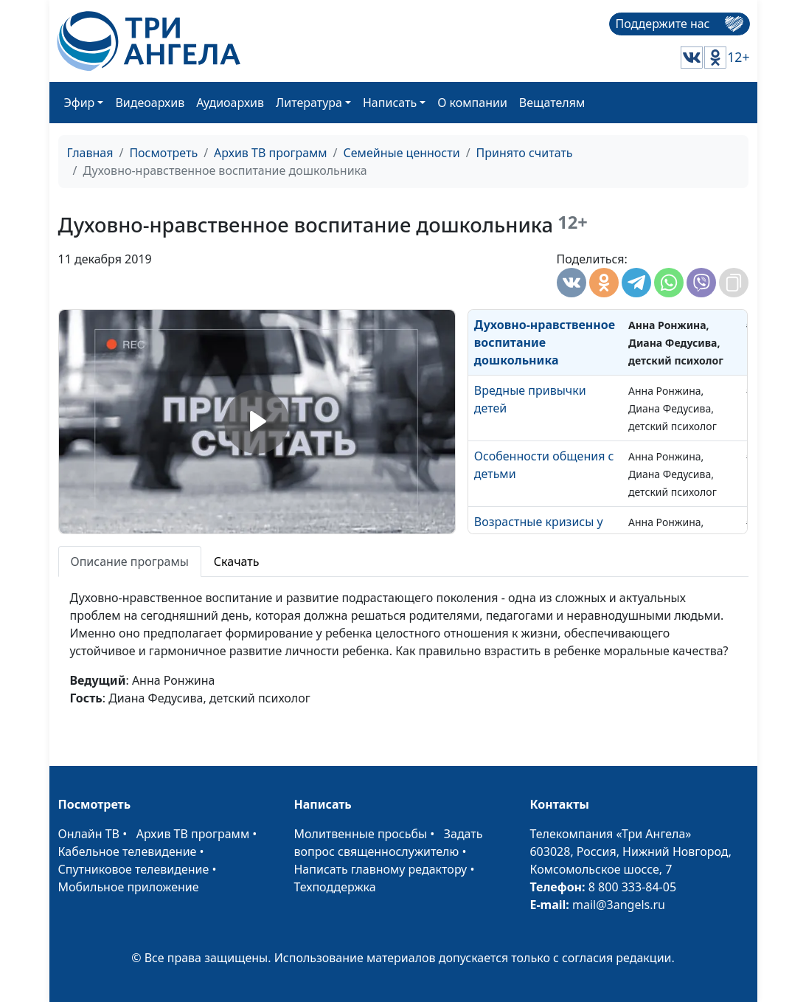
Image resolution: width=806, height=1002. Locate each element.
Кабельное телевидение (127, 851)
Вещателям (552, 102)
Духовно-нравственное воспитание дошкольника (544, 342)
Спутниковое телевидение (133, 869)
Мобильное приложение (128, 887)
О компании (472, 102)
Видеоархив (149, 102)
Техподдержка (334, 887)
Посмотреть (163, 153)
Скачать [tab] (237, 561)
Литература (309, 102)
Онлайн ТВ (89, 834)
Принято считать (524, 153)
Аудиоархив (230, 102)
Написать (390, 102)
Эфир (79, 102)
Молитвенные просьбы (360, 834)
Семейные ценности (402, 153)
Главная (90, 153)
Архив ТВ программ (270, 153)
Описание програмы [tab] (130, 561)
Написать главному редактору (380, 869)
